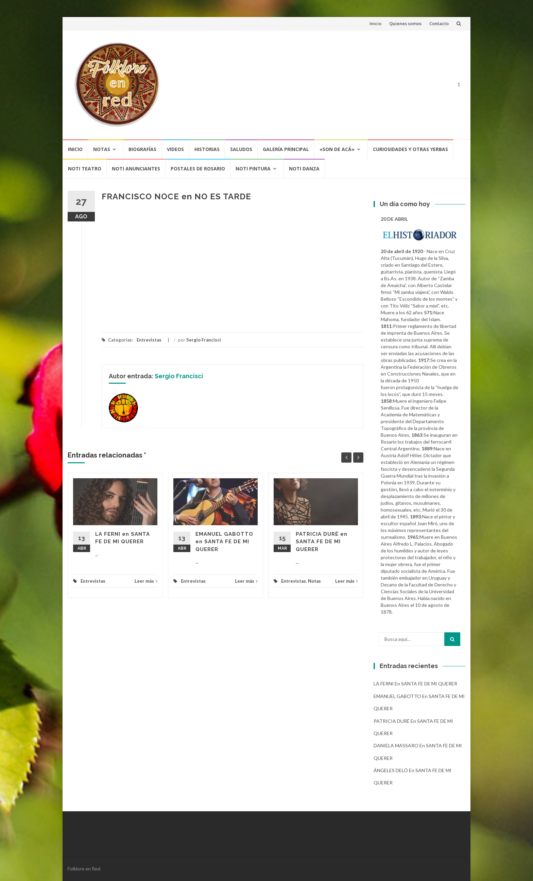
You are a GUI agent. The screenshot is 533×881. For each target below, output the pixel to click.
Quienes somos (405, 23)
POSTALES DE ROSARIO (198, 168)
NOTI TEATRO (84, 168)
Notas (101, 149)
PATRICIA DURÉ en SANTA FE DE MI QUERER (321, 541)
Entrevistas (149, 340)
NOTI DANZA (304, 168)
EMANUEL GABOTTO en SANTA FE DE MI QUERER (224, 541)
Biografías (142, 149)
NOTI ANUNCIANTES (136, 168)
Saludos (241, 149)
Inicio (375, 23)
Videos (175, 149)
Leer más (146, 581)
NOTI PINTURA (253, 168)
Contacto (439, 23)
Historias (207, 149)
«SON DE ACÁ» (337, 149)
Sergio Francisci (203, 340)
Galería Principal (286, 149)
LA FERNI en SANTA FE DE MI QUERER (415, 683)
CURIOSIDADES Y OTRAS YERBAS (410, 149)
